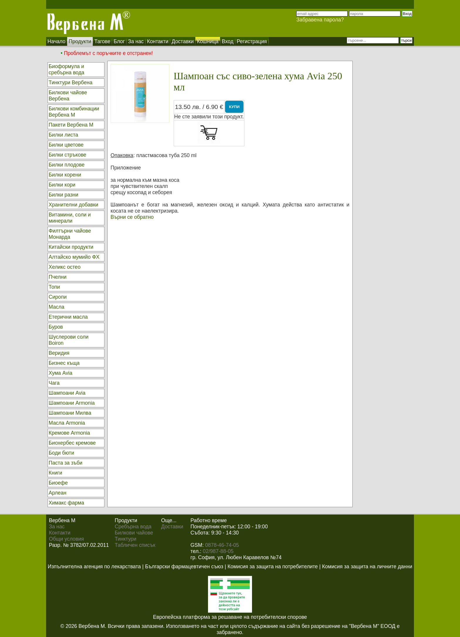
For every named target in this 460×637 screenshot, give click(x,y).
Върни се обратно (132, 217)
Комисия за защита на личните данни (367, 566)
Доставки (172, 527)
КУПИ (234, 107)
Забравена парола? (320, 20)
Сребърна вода (133, 527)
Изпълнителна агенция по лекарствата (94, 566)
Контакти (59, 533)
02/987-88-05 (218, 551)
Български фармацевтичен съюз (184, 566)
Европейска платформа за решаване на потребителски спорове (230, 617)
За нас (57, 527)
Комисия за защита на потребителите (273, 566)
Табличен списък (135, 545)
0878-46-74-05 (222, 545)
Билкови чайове (134, 533)
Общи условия (66, 539)
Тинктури (125, 539)
